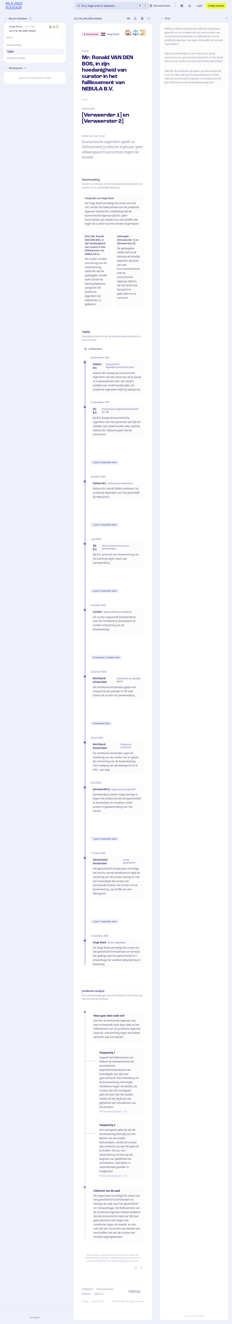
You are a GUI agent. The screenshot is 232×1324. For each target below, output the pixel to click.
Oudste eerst (93, 348)
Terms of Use (98, 1301)
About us (98, 1293)
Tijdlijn (10, 51)
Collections (87, 1289)
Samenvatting (14, 45)
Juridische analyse (16, 58)
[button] (6, 28)
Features (86, 1293)
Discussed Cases (105, 1289)
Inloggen (35, 1317)
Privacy (85, 1301)
